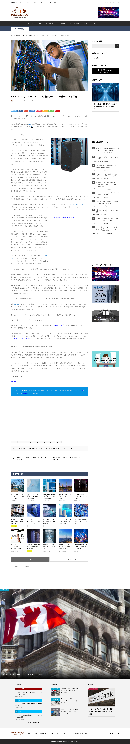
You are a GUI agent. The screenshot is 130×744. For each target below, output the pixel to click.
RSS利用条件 (43, 733)
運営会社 (85, 733)
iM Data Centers (40, 448)
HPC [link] (32, 126)
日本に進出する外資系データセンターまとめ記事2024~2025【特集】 (107, 211)
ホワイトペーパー (51, 23)
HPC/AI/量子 (19, 29)
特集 (40, 23)
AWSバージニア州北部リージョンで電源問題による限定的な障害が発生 (107, 202)
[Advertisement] (63, 12)
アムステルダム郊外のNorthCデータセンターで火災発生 (107, 158)
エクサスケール (53, 448)
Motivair (46, 448)
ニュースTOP (30, 23)
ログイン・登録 (74, 23)
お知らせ (86, 23)
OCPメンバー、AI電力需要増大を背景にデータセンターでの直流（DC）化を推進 (107, 175)
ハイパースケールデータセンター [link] (77, 204)
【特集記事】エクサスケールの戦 (64, 217)
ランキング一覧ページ (34, 722)
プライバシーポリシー (55, 733)
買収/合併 (106, 197)
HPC (34, 448)
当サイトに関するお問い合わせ (72, 733)
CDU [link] (29, 124)
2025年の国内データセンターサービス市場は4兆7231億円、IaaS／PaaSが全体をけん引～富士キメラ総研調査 (107, 229)
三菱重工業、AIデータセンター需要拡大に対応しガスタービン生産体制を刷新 (107, 149)
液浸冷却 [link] (16, 304)
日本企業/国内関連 (108, 152)
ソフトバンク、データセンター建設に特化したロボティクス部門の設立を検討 (107, 219)
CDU (31, 448)
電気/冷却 (23, 448)
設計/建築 (106, 170)
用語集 (63, 23)
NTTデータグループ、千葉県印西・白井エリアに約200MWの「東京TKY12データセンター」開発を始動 (107, 184)
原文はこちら (15, 382)
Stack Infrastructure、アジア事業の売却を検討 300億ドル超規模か (107, 194)
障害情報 (106, 161)
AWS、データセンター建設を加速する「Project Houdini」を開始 (106, 166)
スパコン (59, 448)
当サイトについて (99, 23)
